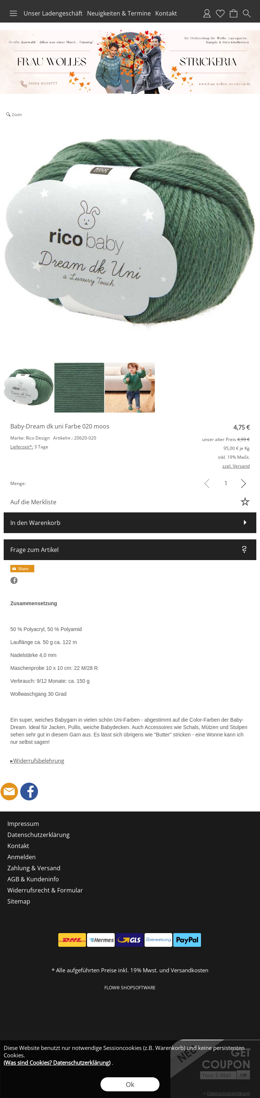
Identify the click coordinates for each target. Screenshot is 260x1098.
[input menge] (226, 483)
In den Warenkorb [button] (35, 523)
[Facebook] (29, 791)
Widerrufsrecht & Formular (45, 890)
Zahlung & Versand (33, 868)
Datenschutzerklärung (38, 835)
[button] (13, 13)
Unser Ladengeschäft (53, 13)
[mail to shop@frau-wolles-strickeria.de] (9, 791)
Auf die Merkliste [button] (33, 502)
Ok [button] (130, 1084)
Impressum (23, 824)
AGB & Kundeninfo (33, 879)
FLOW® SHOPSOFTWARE (130, 988)
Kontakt (166, 13)
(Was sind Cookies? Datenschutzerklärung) (57, 1062)
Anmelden (207, 13)
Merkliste (220, 13)
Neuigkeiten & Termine (119, 13)
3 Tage (29, 447)
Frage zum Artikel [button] (34, 550)
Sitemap (18, 901)
